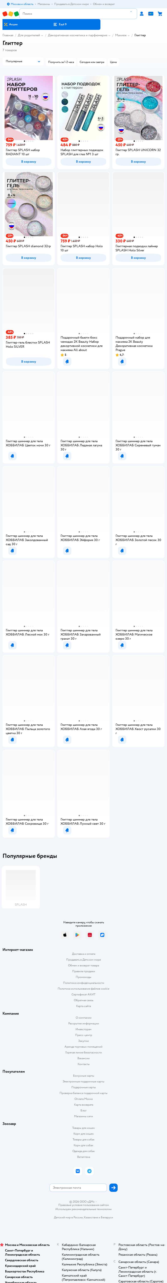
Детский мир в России (68, 1217)
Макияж (121, 35)
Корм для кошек (83, 1133)
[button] (59, 24)
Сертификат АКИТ (83, 994)
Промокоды (83, 977)
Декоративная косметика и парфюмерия (77, 35)
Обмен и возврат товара (83, 965)
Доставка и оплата (83, 954)
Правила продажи (83, 971)
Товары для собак (84, 1139)
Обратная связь (83, 1000)
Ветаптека (83, 1157)
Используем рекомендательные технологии (83, 1209)
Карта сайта (83, 1006)
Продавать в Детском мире (83, 959)
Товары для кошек (83, 1128)
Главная (7, 35)
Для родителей (29, 35)
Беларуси (107, 1217)
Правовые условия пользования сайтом (83, 1205)
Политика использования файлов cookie (83, 988)
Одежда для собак (83, 1151)
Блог (83, 1110)
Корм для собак (83, 1145)
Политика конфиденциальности (83, 983)
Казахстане (91, 1217)
